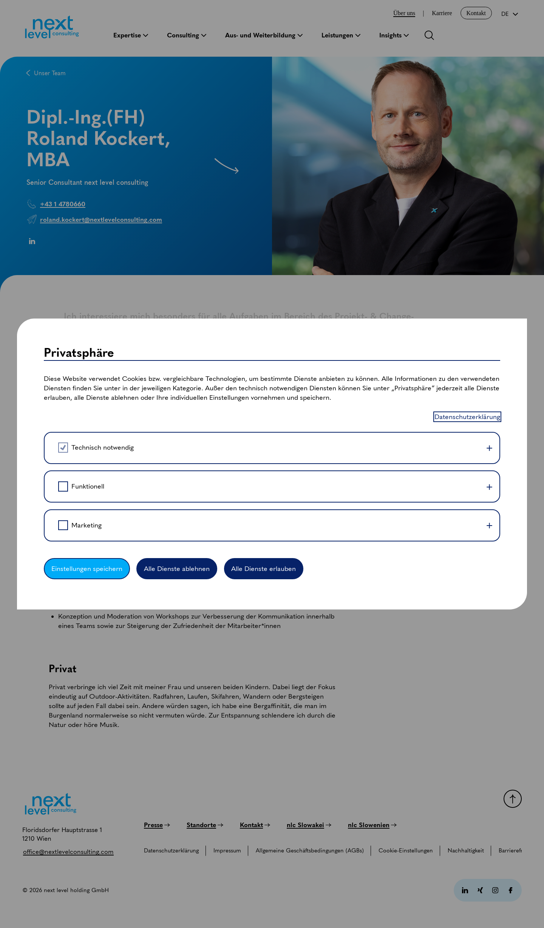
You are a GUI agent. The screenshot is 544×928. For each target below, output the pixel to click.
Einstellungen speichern (86, 353)
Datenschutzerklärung (467, 201)
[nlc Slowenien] (372, 824)
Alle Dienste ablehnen (177, 353)
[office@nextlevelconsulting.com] (68, 851)
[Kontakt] (255, 824)
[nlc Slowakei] (309, 824)
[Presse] (157, 824)
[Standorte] (205, 824)
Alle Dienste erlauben (263, 353)
